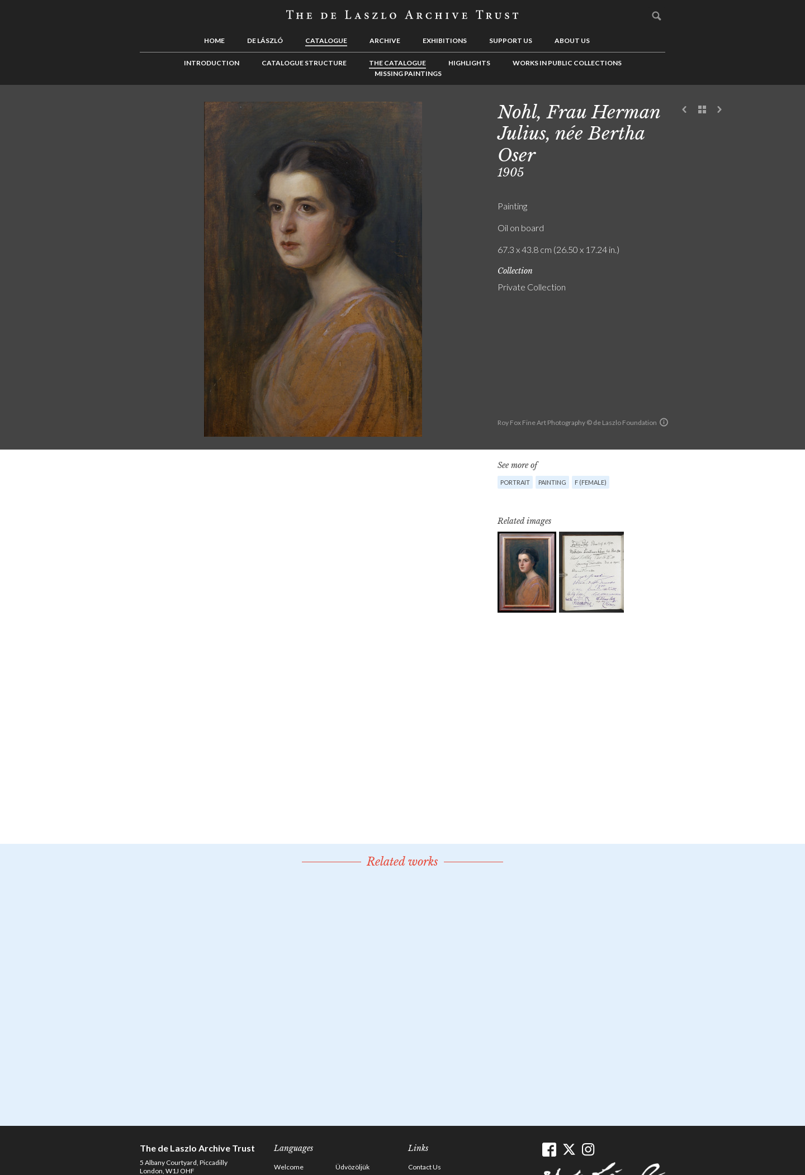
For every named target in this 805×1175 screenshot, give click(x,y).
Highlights (469, 63)
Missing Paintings (408, 73)
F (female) (591, 482)
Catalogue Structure (304, 63)
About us (572, 40)
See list (702, 110)
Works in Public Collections (567, 63)
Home (214, 40)
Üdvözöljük (352, 1167)
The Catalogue (397, 63)
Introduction (211, 63)
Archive (385, 40)
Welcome (289, 1167)
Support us (510, 40)
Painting (552, 482)
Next (719, 110)
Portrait (515, 482)
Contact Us (424, 1167)
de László (265, 40)
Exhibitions (445, 40)
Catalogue (326, 40)
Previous (684, 110)
